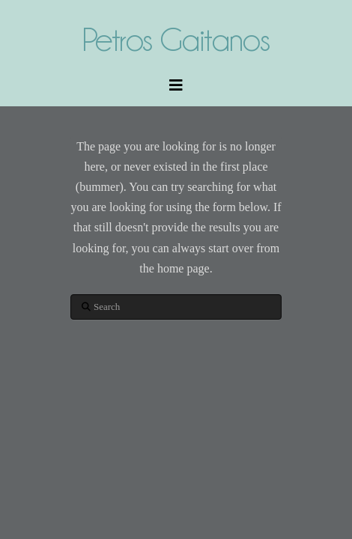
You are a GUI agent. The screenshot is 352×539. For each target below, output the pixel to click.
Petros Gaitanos (176, 39)
